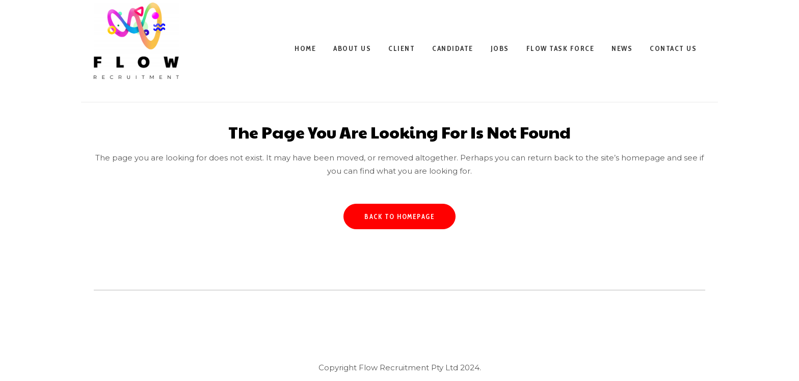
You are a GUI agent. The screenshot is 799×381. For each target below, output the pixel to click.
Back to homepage (399, 216)
